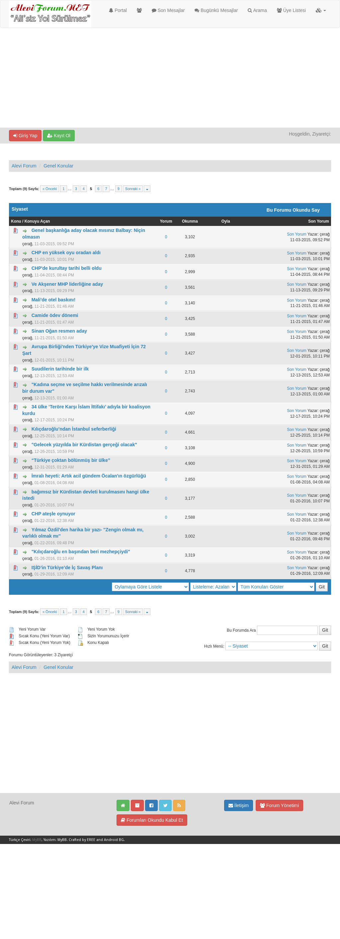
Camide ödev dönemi (55, 315)
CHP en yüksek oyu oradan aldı (66, 252)
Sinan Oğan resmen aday (59, 331)
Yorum (166, 221)
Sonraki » (132, 189)
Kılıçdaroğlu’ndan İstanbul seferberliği (74, 429)
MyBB (37, 840)
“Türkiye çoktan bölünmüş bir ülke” (71, 460)
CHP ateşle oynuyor (53, 513)
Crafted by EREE (82, 840)
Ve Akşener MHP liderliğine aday (67, 284)
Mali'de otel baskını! (53, 299)
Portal (118, 10)
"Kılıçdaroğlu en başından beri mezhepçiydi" (81, 551)
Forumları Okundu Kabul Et (152, 820)
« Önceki (49, 189)
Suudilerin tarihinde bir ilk (60, 368)
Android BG (114, 840)
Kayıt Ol (58, 135)
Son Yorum (318, 221)
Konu (16, 221)
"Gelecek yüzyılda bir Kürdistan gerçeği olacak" (84, 444)
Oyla (225, 221)
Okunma (190, 221)
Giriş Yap (25, 135)
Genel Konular (58, 165)
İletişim (238, 805)
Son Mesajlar (168, 10)
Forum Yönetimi (279, 805)
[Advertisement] (170, 77)
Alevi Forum (24, 165)
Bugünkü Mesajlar (216, 10)
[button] (321, 10)
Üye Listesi (291, 10)
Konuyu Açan (37, 221)
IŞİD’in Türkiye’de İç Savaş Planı (67, 567)
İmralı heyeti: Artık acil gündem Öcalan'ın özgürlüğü (89, 475)
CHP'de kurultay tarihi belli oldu (67, 268)
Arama (257, 10)
